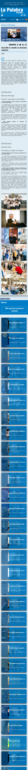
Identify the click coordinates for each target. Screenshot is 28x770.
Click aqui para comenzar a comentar (14, 309)
